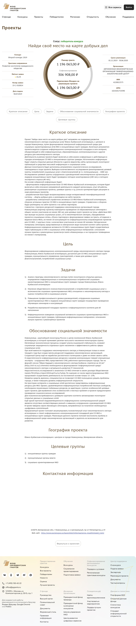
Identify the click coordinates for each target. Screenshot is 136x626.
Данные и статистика (119, 586)
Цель (36, 110)
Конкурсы (22, 16)
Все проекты (45, 566)
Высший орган (46, 594)
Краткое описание (18, 110)
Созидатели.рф (94, 586)
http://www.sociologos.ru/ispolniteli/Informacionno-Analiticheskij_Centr (72, 528)
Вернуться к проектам (68, 539)
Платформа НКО (117, 590)
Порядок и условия (95, 564)
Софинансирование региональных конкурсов (96, 558)
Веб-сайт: (36, 528)
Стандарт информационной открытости (118, 609)
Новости (44, 573)
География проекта (115, 110)
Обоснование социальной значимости (79, 110)
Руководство (45, 590)
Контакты (44, 617)
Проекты (38, 16)
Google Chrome (23, 600)
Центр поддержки (118, 556)
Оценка (43, 577)
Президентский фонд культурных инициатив (73, 601)
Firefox (8, 602)
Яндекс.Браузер (9, 600)
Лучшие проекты (47, 580)
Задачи (49, 110)
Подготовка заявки (72, 570)
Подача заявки (117, 564)
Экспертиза (115, 567)
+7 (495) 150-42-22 (11, 578)
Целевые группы (66, 116)
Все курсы (68, 560)
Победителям (57, 16)
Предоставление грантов (47, 557)
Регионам (75, 16)
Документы (115, 575)
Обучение (110, 16)
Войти (129, 7)
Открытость (93, 16)
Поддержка (128, 16)
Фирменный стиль (48, 607)
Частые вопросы (117, 578)
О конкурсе (115, 560)
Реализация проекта (119, 571)
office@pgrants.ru (11, 582)
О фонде (6, 16)
